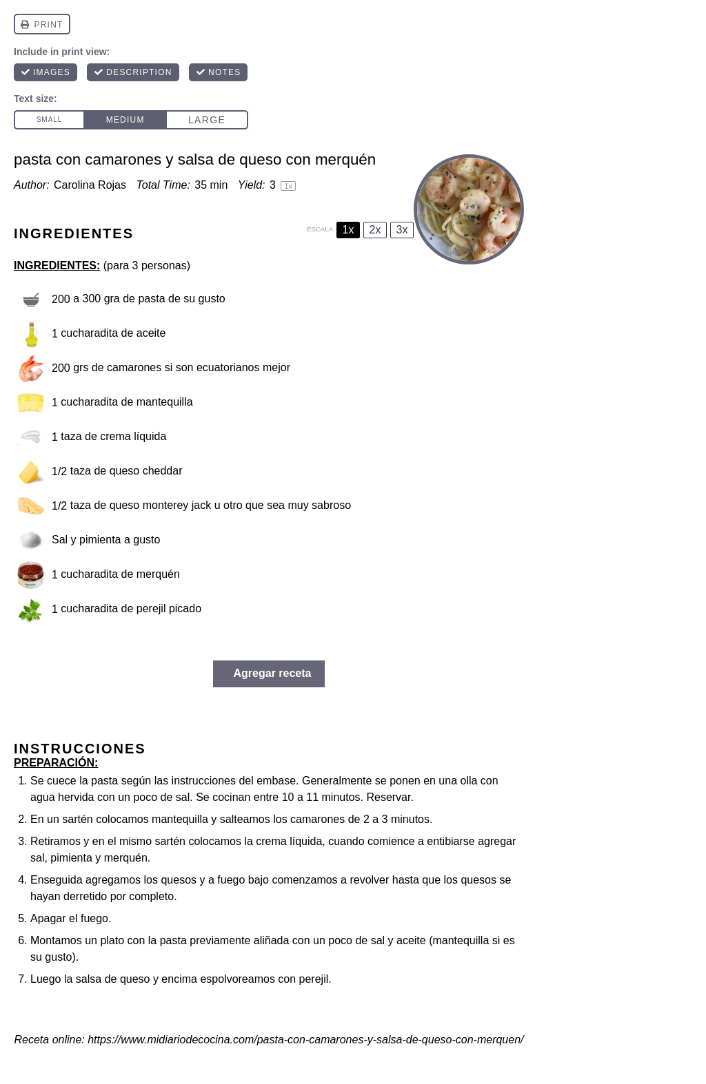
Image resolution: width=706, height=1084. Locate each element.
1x (348, 230)
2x (375, 230)
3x (402, 230)
